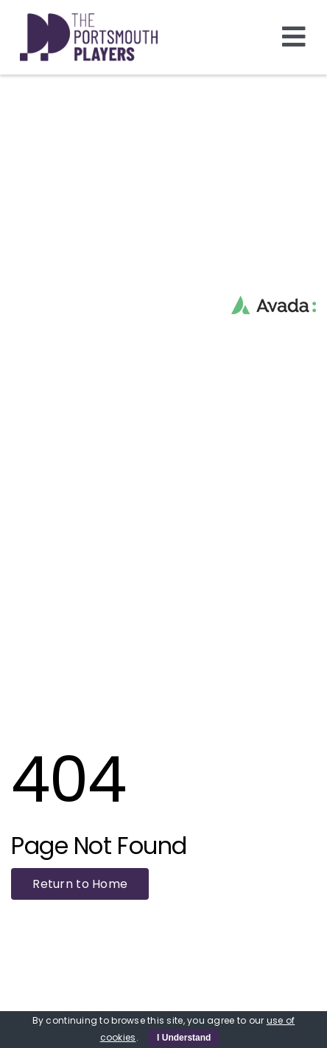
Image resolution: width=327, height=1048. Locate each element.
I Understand (184, 1038)
